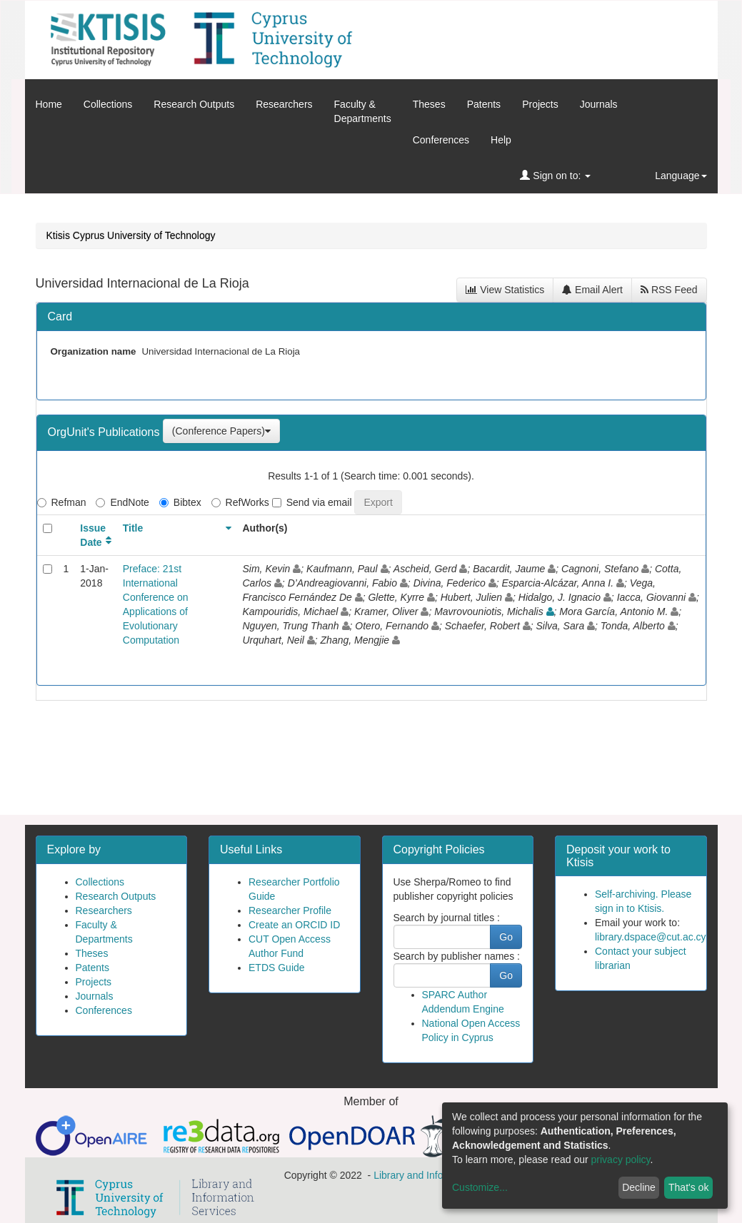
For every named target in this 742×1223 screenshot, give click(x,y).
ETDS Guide (277, 967)
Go (506, 937)
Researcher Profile (290, 910)
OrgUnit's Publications (105, 432)
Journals (599, 104)
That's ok (688, 1187)
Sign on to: (555, 175)
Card (60, 316)
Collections (108, 104)
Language (680, 175)
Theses (429, 104)
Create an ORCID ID (294, 924)
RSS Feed (669, 289)
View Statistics (505, 289)
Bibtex (180, 502)
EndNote (122, 502)
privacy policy (621, 1159)
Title (133, 528)
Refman (61, 502)
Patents (484, 104)
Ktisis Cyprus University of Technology (131, 235)
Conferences (441, 140)
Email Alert (592, 289)
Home (49, 104)
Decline (639, 1187)
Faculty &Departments (362, 111)
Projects (540, 104)
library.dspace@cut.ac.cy (650, 937)
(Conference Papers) (221, 431)
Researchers (284, 104)
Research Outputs (194, 104)
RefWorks (240, 502)
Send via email (312, 502)
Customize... (480, 1187)
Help (501, 140)
